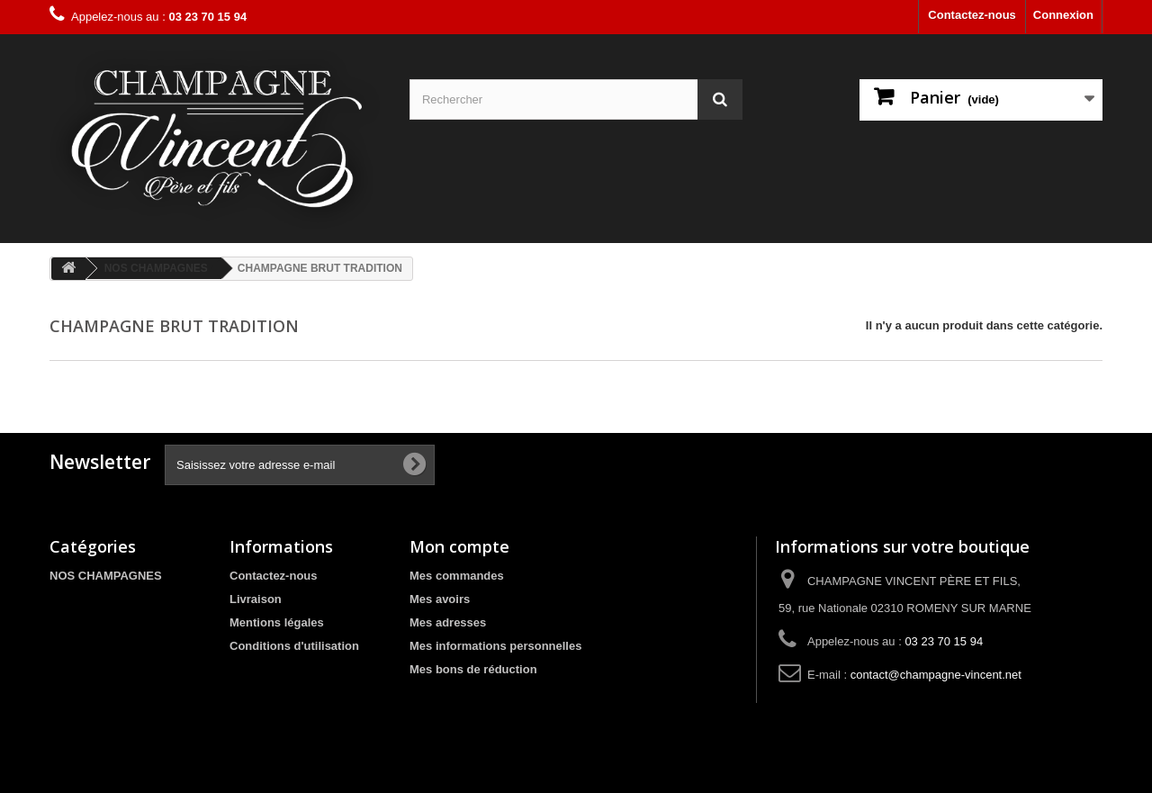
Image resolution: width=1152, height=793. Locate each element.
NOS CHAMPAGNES (106, 575)
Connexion (1063, 15)
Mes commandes (457, 575)
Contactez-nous (972, 15)
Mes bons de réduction (473, 669)
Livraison (256, 599)
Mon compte (459, 546)
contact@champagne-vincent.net (936, 674)
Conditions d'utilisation (294, 646)
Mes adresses (448, 622)
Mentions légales (277, 622)
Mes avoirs (440, 599)
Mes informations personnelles (495, 646)
